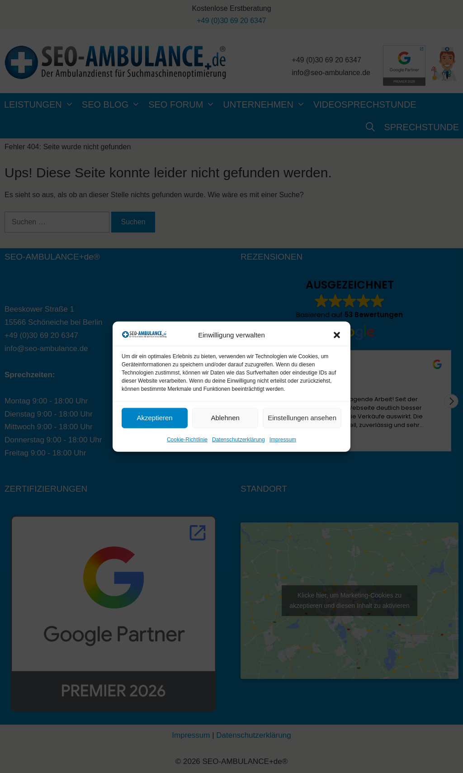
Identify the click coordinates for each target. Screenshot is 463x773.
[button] (336, 334)
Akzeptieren (154, 418)
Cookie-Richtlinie (187, 439)
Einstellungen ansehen (302, 418)
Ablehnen (225, 418)
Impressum (282, 439)
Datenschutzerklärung (238, 439)
